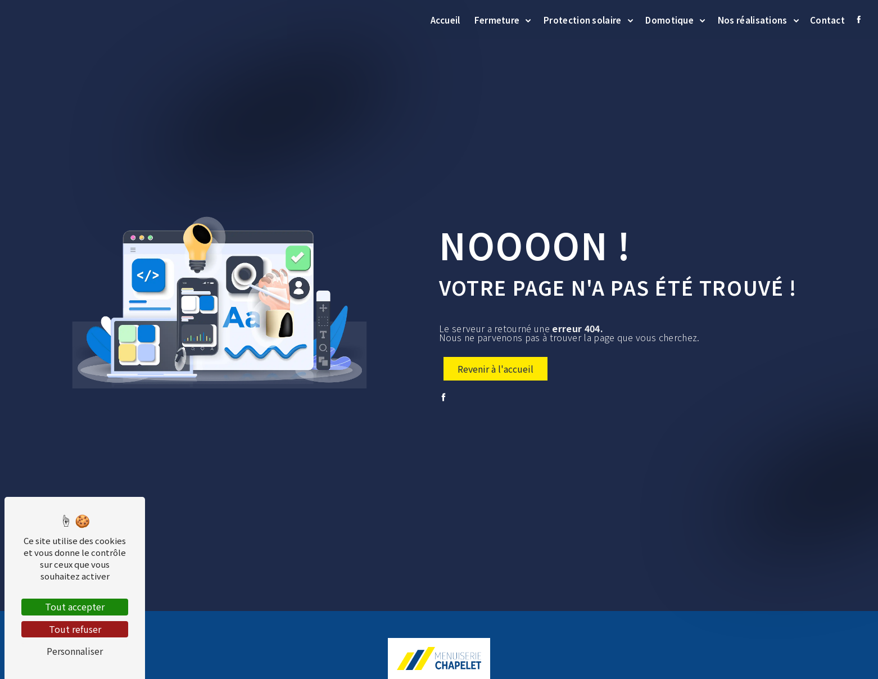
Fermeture (495, 19)
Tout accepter (75, 606)
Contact (825, 19)
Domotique (668, 19)
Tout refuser (75, 629)
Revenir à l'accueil (495, 368)
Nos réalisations (751, 19)
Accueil (444, 19)
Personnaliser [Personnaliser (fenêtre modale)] (75, 651)
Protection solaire (581, 19)
